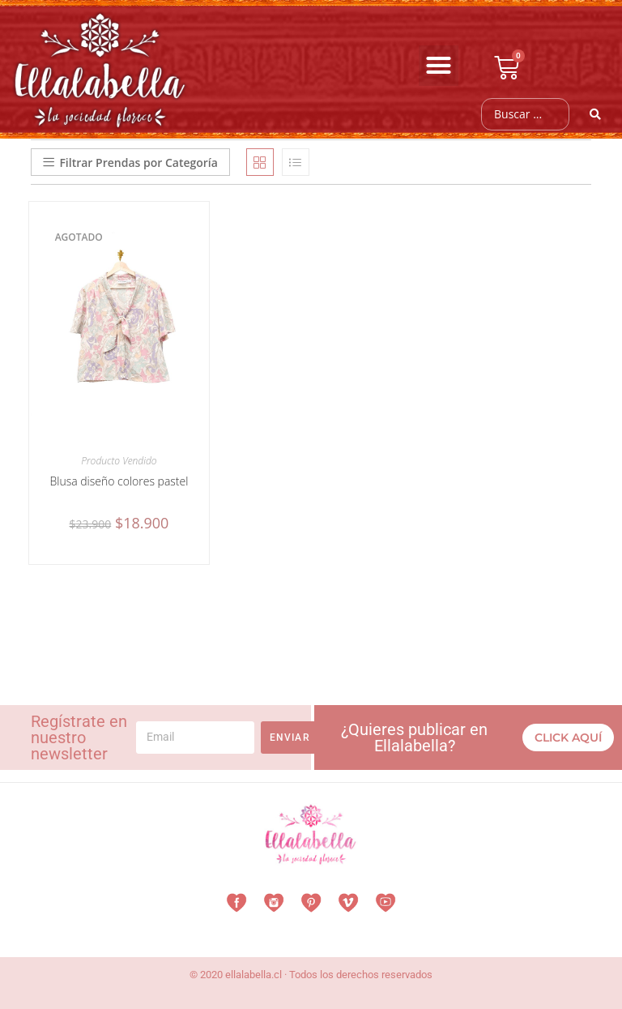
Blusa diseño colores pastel (118, 481)
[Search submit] (595, 114)
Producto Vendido (118, 461)
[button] (439, 65)
